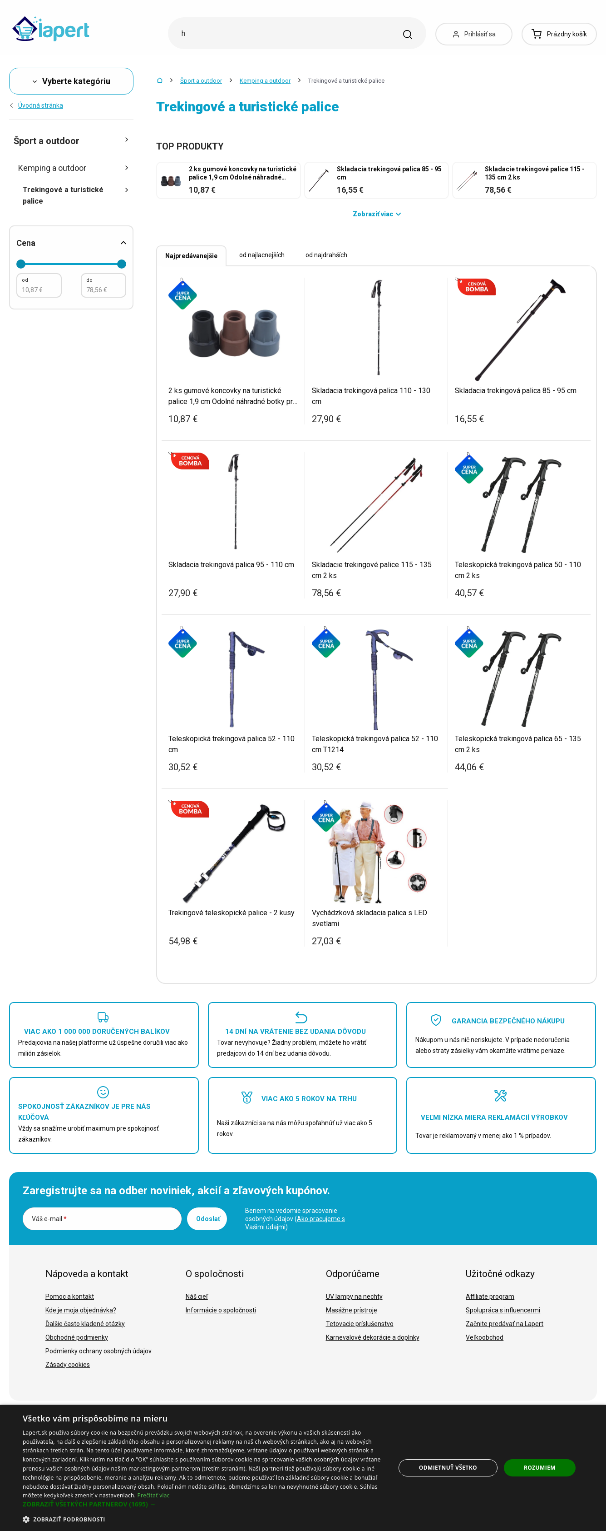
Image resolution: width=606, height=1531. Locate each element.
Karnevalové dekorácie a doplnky (372, 1337)
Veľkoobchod (484, 1337)
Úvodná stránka (36, 105)
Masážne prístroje (351, 1310)
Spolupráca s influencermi (503, 1310)
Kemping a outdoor (265, 80)
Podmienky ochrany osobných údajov (98, 1351)
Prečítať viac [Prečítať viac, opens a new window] (153, 1495)
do (89, 280)
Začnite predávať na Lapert (504, 1323)
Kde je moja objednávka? (80, 1310)
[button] (203, 1504)
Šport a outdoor (201, 80)
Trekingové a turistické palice (76, 195)
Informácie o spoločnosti (221, 1310)
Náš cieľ (197, 1296)
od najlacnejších (262, 255)
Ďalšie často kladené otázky (85, 1323)
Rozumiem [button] (540, 1467)
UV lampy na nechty (354, 1296)
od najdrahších (326, 255)
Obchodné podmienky (76, 1337)
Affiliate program (490, 1296)
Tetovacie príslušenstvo (360, 1323)
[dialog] (303, 1468)
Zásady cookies (67, 1364)
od (25, 280)
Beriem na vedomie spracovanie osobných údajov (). (295, 1219)
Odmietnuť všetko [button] (448, 1467)
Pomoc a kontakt (69, 1296)
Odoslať (208, 1218)
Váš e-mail (49, 1219)
